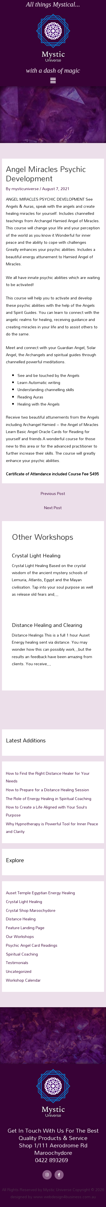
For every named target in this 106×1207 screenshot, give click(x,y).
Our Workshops (20, 936)
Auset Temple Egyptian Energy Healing (40, 893)
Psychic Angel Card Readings (31, 945)
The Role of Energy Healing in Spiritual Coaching (48, 798)
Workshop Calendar (23, 980)
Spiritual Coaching (22, 954)
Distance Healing (21, 919)
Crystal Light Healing (36, 555)
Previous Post (53, 493)
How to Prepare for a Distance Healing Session (47, 790)
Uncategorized (18, 971)
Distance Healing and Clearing (47, 625)
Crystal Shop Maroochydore (30, 910)
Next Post (53, 507)
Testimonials (17, 962)
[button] (53, 80)
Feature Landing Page (25, 927)
